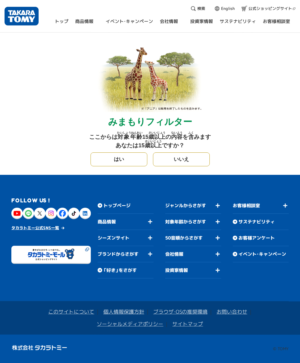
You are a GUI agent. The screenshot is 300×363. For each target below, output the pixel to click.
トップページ (117, 205)
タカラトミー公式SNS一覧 (35, 227)
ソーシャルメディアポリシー (130, 324)
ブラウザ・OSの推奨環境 (180, 311)
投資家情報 (176, 270)
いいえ (181, 159)
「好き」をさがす (120, 270)
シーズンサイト (113, 238)
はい (119, 159)
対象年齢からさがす (185, 222)
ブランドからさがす (118, 254)
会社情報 (174, 254)
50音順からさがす (184, 238)
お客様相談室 (246, 205)
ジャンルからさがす (185, 205)
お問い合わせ (232, 311)
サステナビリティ (256, 222)
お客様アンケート (256, 238)
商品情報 (107, 222)
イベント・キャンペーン (262, 254)
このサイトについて (71, 311)
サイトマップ (187, 324)
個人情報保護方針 (123, 311)
